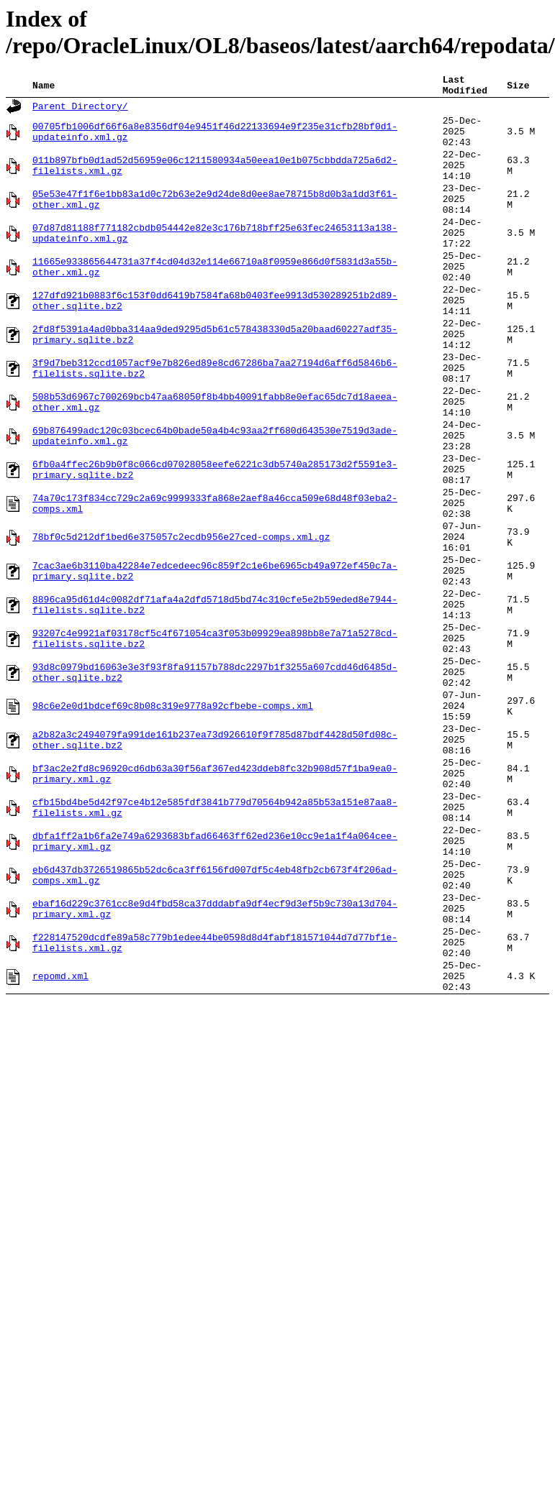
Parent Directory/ (80, 110)
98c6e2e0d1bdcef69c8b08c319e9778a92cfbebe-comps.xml (172, 823)
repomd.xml (60, 1145)
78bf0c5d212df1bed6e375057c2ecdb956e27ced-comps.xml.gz (181, 622)
